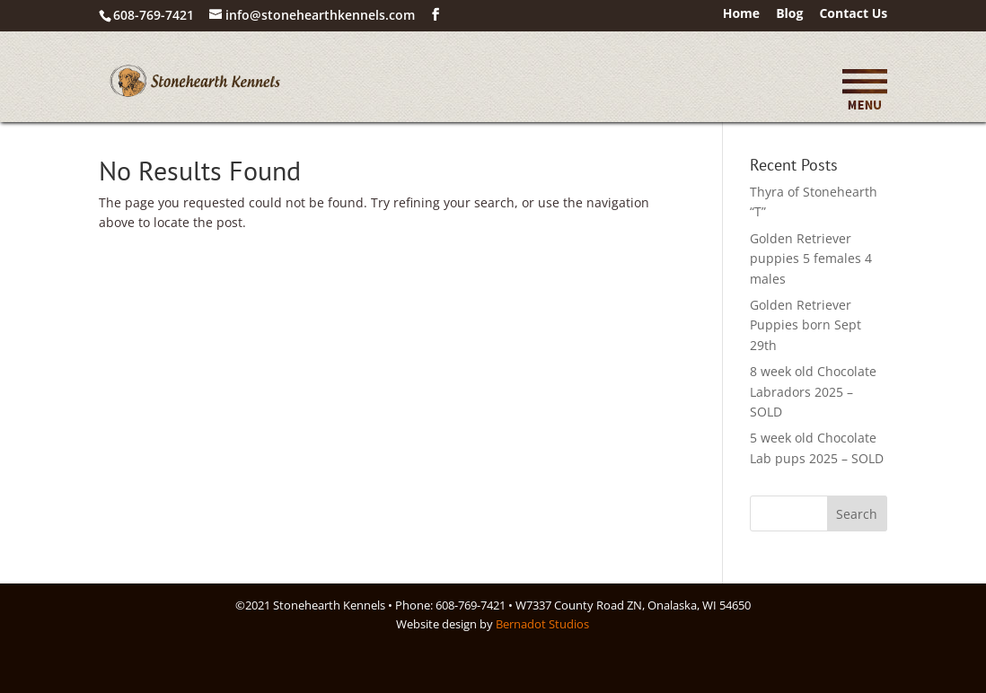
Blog (789, 15)
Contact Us (853, 15)
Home (741, 15)
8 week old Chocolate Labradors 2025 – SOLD (813, 391)
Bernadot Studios (542, 624)
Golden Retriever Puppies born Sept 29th (805, 325)
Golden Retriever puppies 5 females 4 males (811, 258)
